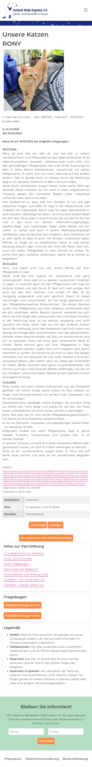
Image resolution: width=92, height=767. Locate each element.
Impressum (12, 759)
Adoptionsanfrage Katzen (22, 605)
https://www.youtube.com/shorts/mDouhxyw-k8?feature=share (45, 479)
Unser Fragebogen (16, 563)
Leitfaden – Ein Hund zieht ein (24, 579)
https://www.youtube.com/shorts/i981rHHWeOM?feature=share (45, 471)
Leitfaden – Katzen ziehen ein (24, 584)
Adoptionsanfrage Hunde (22, 615)
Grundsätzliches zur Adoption (24, 553)
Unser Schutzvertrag (18, 558)
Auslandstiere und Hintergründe (26, 574)
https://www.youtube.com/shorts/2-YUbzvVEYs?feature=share (44, 483)
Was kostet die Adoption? (21, 569)
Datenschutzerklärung (42, 759)
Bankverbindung (75, 759)
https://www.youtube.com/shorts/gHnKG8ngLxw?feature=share (45, 475)
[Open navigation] (86, 10)
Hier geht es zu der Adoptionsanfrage (46, 537)
